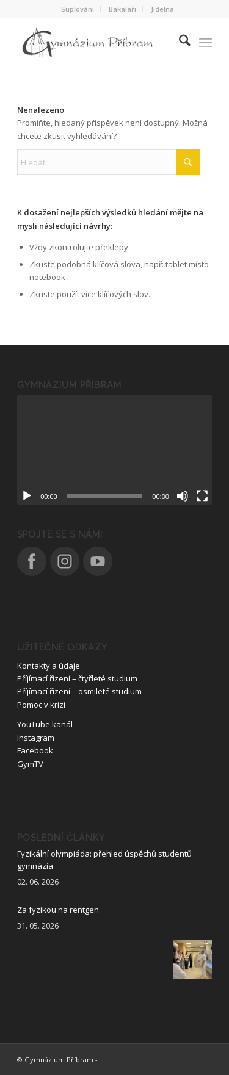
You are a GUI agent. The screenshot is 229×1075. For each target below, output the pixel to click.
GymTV (30, 763)
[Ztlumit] (182, 496)
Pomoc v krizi (41, 704)
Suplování (77, 8)
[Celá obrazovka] (202, 496)
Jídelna (162, 8)
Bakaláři (122, 8)
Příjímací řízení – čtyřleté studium (77, 678)
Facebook (35, 750)
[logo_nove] (95, 42)
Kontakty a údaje (48, 665)
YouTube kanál (45, 724)
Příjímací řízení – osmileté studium (79, 691)
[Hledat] (179, 42)
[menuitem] (78, 9)
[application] (114, 450)
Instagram (35, 737)
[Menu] (205, 42)
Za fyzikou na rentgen (58, 909)
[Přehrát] (27, 496)
